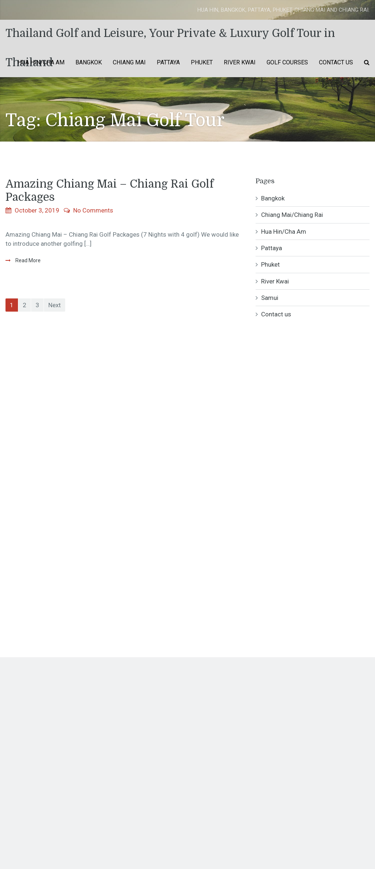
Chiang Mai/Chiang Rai (292, 214)
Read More (27, 260)
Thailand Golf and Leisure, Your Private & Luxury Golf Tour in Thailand (170, 37)
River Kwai (240, 62)
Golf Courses (287, 62)
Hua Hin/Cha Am (41, 62)
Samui (269, 297)
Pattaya (168, 62)
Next (54, 305)
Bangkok (88, 62)
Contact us (336, 62)
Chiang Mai (129, 62)
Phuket (202, 62)
